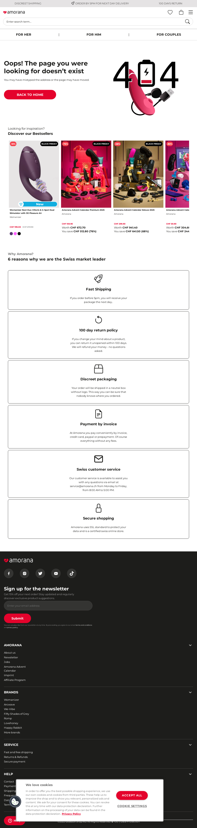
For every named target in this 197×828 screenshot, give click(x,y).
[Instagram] (24, 573)
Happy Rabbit (13, 727)
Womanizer (11, 699)
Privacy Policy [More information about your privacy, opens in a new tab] (71, 813)
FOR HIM (94, 34)
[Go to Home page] (14, 12)
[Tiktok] (71, 573)
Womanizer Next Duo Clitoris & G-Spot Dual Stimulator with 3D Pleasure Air (32, 211)
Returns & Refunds (16, 757)
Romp (8, 718)
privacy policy (12, 627)
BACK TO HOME (30, 95)
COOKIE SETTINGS (132, 806)
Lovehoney (11, 723)
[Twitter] (40, 573)
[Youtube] (56, 573)
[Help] (14, 820)
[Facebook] (8, 573)
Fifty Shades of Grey (16, 713)
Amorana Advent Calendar (15, 668)
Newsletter (11, 657)
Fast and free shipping (18, 752)
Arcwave (9, 704)
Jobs (7, 661)
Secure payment (14, 761)
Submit (17, 618)
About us (9, 652)
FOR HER (23, 34)
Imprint (9, 675)
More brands (12, 732)
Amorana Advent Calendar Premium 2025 (83, 210)
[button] (15, 801)
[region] (90, 800)
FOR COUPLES (169, 34)
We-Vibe (9, 709)
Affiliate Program (15, 679)
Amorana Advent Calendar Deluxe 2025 (134, 210)
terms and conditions (84, 625)
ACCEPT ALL (132, 795)
